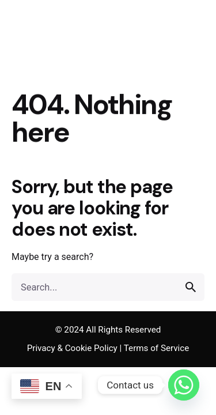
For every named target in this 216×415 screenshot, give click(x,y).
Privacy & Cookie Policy (72, 348)
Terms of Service (157, 348)
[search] (190, 287)
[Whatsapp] (183, 385)
